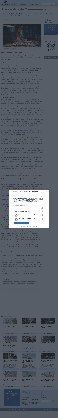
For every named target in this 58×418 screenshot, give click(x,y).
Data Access (29, 226)
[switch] (42, 208)
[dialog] (29, 209)
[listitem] (29, 205)
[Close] (47, 191)
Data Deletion (23, 226)
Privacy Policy (35, 226)
